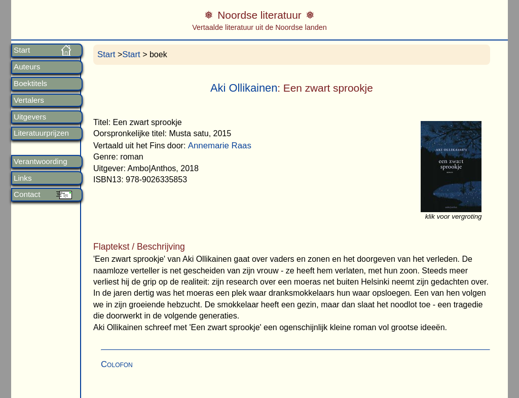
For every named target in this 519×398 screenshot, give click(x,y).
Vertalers (29, 100)
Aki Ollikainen (243, 88)
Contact (27, 194)
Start (22, 50)
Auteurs (27, 67)
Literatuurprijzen (41, 133)
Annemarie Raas (219, 145)
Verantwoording (40, 161)
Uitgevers (30, 117)
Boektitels (30, 83)
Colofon (117, 364)
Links (22, 178)
